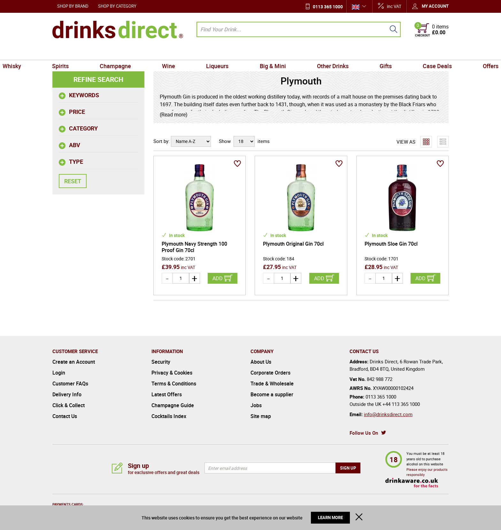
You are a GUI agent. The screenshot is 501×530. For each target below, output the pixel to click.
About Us (260, 361)
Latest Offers (166, 394)
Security (160, 361)
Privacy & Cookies (171, 372)
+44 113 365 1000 (401, 404)
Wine (186, 52)
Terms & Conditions (173, 383)
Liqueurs (223, 52)
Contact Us (64, 416)
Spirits (101, 52)
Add (217, 278)
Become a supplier (271, 394)
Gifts (357, 52)
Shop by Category (117, 6)
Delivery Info (66, 394)
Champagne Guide (172, 405)
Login (58, 372)
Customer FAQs (70, 383)
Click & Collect (68, 405)
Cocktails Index (168, 416)
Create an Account (73, 361)
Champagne (144, 52)
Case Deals (396, 52)
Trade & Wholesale (272, 383)
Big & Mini (267, 52)
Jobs (256, 405)
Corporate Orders (270, 372)
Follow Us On (364, 433)
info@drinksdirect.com (388, 414)
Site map (260, 416)
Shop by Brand (73, 6)
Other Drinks (315, 52)
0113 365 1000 (328, 7)
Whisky (64, 52)
